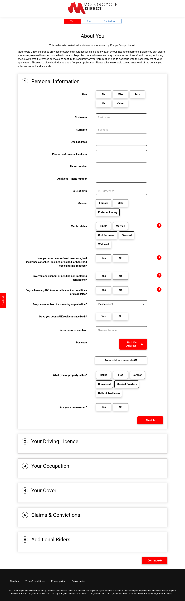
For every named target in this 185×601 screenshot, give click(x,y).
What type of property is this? (70, 375)
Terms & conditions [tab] (34, 581)
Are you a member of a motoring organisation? (60, 304)
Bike (89, 21)
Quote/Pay (109, 21)
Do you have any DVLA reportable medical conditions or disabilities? (56, 292)
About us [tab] (14, 581)
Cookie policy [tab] (78, 581)
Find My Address (135, 344)
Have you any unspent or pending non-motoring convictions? (59, 278)
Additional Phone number (72, 178)
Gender (82, 203)
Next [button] (150, 420)
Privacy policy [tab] (58, 581)
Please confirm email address (69, 154)
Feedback (3, 300)
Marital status (79, 226)
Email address (78, 141)
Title (84, 94)
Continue (155, 560)
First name (80, 117)
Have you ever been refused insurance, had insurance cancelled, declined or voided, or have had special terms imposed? (56, 262)
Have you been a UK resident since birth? (63, 316)
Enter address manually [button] (121, 360)
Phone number (78, 166)
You (72, 21)
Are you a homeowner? (73, 407)
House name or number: (73, 330)
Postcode (81, 342)
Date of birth (80, 191)
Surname (81, 129)
